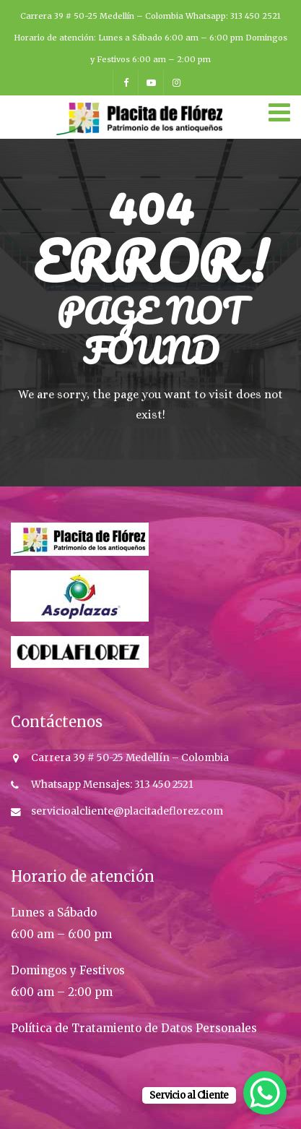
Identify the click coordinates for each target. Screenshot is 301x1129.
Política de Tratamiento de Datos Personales (134, 1028)
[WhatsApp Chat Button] (265, 1093)
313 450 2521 (162, 784)
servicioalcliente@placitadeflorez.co (122, 811)
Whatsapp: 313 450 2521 (233, 16)
